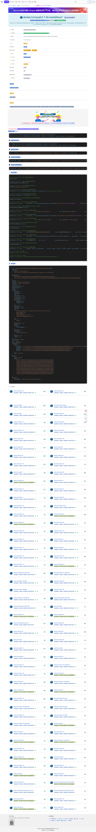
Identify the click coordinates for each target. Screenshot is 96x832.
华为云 (77, 818)
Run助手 (23, 1)
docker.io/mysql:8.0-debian (60, 405)
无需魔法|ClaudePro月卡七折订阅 (42, 5)
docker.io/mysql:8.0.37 (59, 413)
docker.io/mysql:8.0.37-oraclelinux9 (62, 572)
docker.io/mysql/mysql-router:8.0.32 (22, 606)
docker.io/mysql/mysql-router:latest (62, 597)
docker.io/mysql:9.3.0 (18, 731)
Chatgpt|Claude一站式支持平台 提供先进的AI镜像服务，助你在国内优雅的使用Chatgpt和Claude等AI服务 (48, 123)
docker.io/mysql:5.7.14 (59, 731)
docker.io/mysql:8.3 (58, 447)
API (32, 1)
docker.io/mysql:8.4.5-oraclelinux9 (61, 681)
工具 (19, 1)
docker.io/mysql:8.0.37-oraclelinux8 (21, 723)
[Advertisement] (45, 399)
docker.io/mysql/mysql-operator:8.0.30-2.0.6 (64, 790)
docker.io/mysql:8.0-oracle (60, 505)
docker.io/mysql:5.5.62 (19, 748)
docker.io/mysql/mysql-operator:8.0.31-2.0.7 (23, 790)
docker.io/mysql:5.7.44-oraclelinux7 (62, 664)
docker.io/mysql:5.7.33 (19, 430)
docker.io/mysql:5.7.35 (19, 505)
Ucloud (82, 818)
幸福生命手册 (53, 818)
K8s (86, 421)
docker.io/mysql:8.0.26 (19, 514)
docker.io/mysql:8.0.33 (59, 564)
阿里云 (66, 818)
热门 (13, 1)
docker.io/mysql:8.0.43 (19, 765)
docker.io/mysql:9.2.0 (18, 631)
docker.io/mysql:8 (58, 606)
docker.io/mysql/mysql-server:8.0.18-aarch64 (64, 782)
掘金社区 (58, 820)
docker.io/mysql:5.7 (18, 413)
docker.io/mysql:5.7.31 (19, 547)
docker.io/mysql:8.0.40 (59, 623)
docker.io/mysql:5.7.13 (19, 422)
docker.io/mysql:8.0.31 (59, 489)
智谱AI (72, 818)
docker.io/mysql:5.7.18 (19, 463)
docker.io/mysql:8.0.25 (59, 639)
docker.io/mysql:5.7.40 (59, 438)
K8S (27, 1)
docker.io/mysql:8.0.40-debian (20, 589)
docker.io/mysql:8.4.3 (59, 539)
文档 (30, 1)
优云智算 (52, 820)
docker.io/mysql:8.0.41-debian (60, 715)
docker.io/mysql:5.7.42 (59, 556)
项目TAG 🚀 (34, 50)
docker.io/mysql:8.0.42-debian (60, 706)
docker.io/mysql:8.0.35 (59, 422)
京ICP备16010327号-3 (50, 828)
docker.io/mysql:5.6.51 (19, 664)
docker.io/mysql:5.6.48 (59, 522)
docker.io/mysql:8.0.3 (59, 547)
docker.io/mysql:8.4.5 (18, 681)
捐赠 (35, 1)
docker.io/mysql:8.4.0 (59, 390)
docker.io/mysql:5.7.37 (19, 564)
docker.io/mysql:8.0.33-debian (20, 581)
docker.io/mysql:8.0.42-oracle (60, 698)
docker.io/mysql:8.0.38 (59, 430)
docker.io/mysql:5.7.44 (19, 390)
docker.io (14, 5)
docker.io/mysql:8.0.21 (59, 765)
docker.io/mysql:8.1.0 (18, 497)
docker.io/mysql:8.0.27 (19, 489)
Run (86, 418)
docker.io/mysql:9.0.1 (59, 480)
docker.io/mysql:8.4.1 (18, 447)
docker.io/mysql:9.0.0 (18, 438)
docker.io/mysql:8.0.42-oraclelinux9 (21, 706)
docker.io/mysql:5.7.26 (19, 556)
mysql (18, 5)
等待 (16, 1)
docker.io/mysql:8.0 (18, 405)
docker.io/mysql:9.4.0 (59, 807)
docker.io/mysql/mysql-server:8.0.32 (22, 572)
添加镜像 (7, 1)
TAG (10, 1)
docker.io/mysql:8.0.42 (19, 690)
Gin (48, 830)
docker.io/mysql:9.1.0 (59, 656)
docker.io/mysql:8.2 (18, 472)
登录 (94, 1)
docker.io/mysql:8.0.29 (19, 614)
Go (45, 830)
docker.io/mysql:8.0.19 (59, 773)
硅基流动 (70, 820)
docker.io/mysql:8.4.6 (59, 757)
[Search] (80, 2)
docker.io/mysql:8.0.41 (19, 648)
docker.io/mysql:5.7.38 (19, 673)
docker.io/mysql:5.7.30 (59, 589)
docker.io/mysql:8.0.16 (59, 463)
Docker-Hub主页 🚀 (27, 50)
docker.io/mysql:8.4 (58, 648)
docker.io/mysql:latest (18, 656)
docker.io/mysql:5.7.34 (59, 798)
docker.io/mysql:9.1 (18, 639)
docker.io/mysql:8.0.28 (19, 530)
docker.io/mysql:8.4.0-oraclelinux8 (21, 597)
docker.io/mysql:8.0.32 (59, 514)
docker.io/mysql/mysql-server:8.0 (21, 623)
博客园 (64, 820)
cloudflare (60, 818)
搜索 (90, 1)
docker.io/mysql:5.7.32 (59, 530)
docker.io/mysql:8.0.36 (59, 497)
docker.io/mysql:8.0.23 (59, 748)
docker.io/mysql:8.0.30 (59, 581)
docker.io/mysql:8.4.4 (59, 631)
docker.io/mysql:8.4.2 (18, 455)
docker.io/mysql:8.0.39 (59, 472)
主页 (2, 2)
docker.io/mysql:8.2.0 (59, 455)
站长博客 (57, 828)
